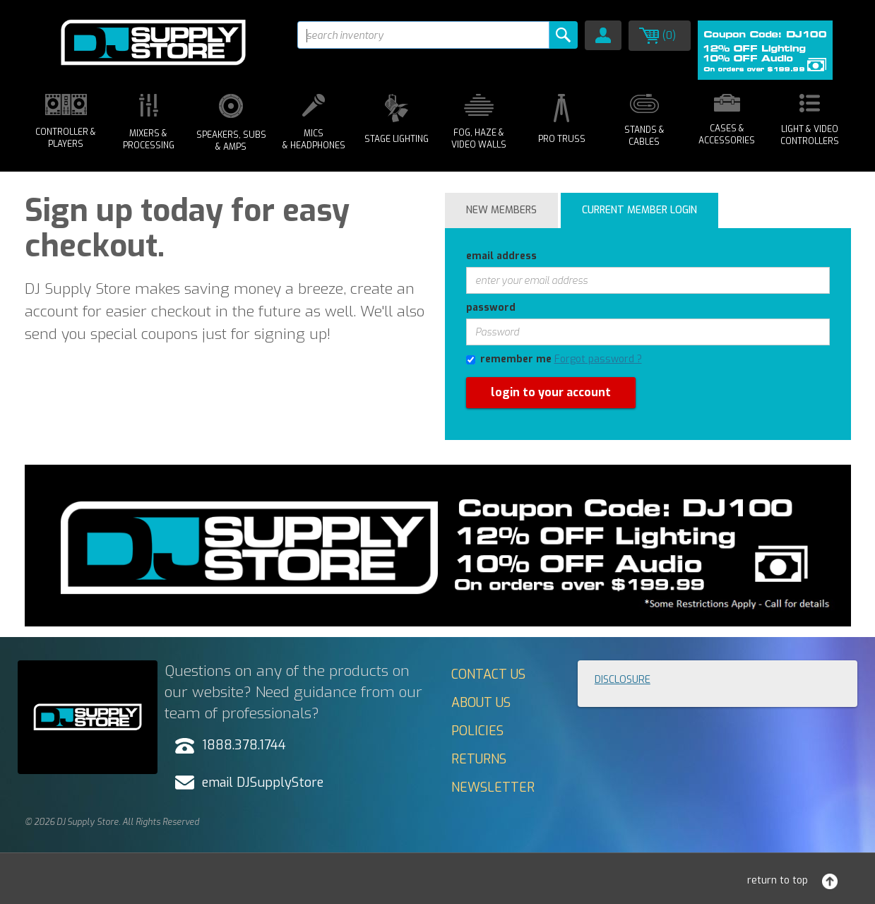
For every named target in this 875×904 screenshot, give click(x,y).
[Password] (648, 332)
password (491, 307)
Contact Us (488, 674)
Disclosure (622, 679)
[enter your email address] (648, 280)
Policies (477, 730)
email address (501, 256)
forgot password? (485, 446)
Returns (478, 759)
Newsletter (493, 787)
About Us (481, 702)
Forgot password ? (598, 359)
